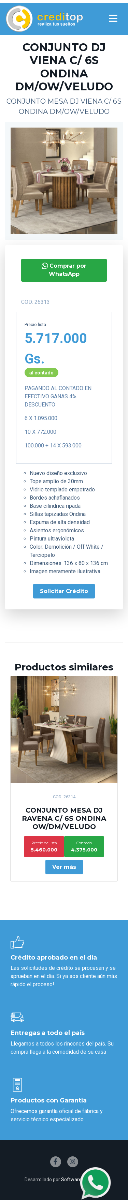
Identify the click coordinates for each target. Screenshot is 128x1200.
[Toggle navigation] (113, 19)
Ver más (64, 867)
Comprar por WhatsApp (61, 270)
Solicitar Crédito (61, 591)
